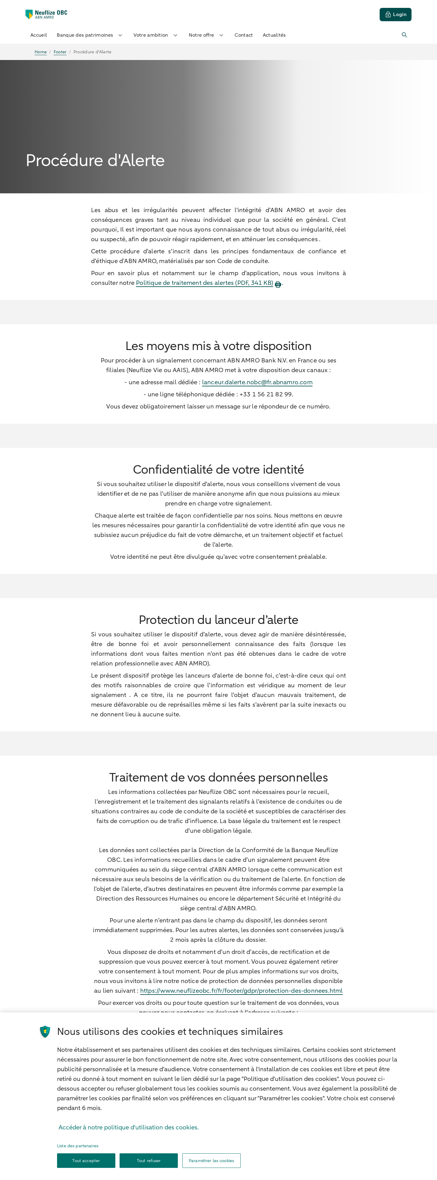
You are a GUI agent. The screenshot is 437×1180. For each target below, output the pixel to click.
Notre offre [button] (207, 35)
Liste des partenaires (77, 1160)
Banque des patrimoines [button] (90, 35)
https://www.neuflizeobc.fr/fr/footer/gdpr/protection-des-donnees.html (241, 991)
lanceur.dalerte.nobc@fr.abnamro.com (257, 382)
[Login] (396, 14)
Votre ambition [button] (156, 35)
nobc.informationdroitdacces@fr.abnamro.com (218, 1022)
